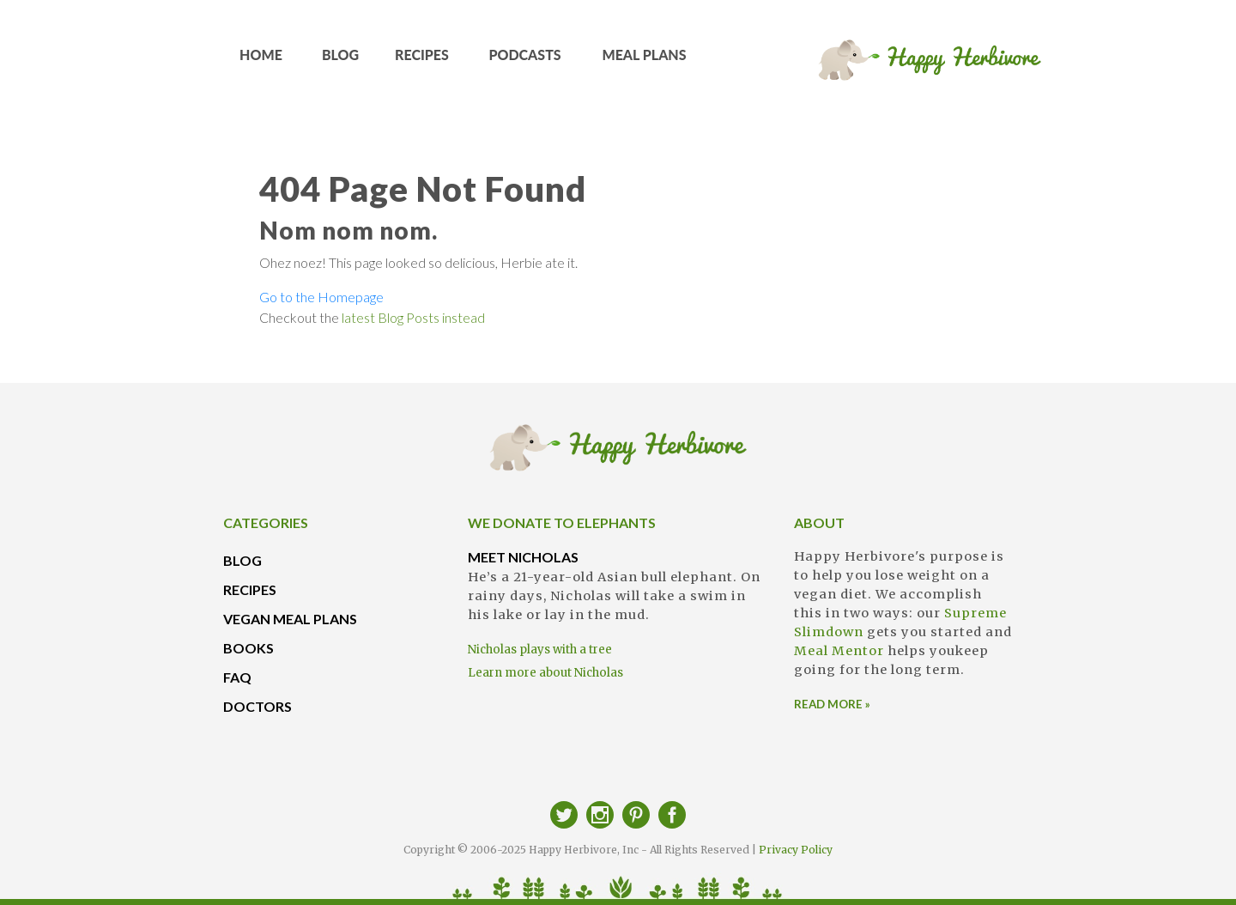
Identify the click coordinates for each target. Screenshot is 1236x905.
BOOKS (248, 648)
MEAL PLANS (645, 60)
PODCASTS (525, 60)
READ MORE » (832, 704)
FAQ (237, 677)
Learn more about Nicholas (545, 672)
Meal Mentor (839, 651)
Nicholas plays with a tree (540, 649)
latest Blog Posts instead (413, 317)
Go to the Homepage (321, 297)
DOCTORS (257, 706)
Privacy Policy (796, 849)
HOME (261, 60)
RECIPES (422, 60)
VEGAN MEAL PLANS (290, 618)
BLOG (340, 60)
